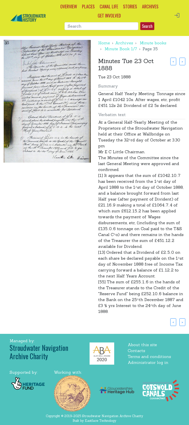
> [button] (182, 61)
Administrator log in (148, 362)
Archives (124, 42)
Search (147, 26)
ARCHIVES (150, 6)
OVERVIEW (68, 6)
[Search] (101, 26)
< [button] (173, 61)
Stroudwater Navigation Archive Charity (39, 352)
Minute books (153, 42)
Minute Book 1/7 (121, 48)
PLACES (88, 6)
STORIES (130, 6)
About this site (142, 344)
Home (104, 42)
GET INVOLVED (109, 15)
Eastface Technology (100, 421)
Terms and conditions (149, 356)
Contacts (136, 350)
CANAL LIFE (109, 6)
